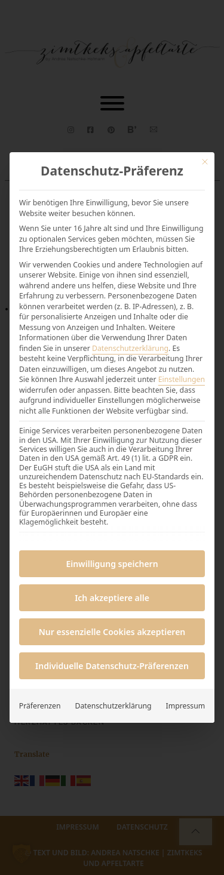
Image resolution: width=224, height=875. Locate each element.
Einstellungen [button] (181, 379)
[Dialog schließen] (204, 161)
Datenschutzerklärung (130, 348)
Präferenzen (40, 706)
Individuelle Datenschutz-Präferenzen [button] (112, 665)
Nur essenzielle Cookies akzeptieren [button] (112, 631)
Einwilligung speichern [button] (112, 563)
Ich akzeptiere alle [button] (112, 597)
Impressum (185, 706)
